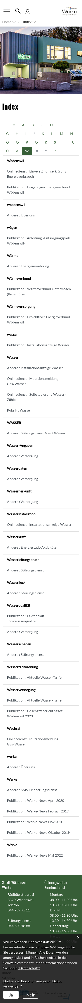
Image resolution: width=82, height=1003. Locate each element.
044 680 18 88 (19, 926)
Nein (30, 994)
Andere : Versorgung (22, 456)
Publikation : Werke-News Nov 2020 (35, 822)
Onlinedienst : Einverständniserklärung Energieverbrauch (36, 173)
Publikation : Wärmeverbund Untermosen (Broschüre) (39, 291)
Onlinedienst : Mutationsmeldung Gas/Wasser (32, 381)
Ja (11, 994)
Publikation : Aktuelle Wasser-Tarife (34, 677)
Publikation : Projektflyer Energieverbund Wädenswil (38, 319)
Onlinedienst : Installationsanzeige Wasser (39, 524)
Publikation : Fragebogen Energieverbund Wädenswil (38, 189)
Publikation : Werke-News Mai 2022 (35, 855)
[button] (30, 22)
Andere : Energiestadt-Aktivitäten (32, 547)
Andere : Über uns (21, 215)
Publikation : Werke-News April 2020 (35, 800)
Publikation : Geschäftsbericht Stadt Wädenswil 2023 (35, 713)
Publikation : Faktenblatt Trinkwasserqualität (25, 618)
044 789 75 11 (19, 910)
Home (6, 22)
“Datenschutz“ (29, 968)
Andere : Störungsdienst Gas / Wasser (36, 433)
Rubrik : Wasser (19, 410)
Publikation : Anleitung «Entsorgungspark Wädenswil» (38, 240)
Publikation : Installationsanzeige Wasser (38, 345)
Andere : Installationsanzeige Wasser (35, 368)
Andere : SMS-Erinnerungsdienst (32, 790)
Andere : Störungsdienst (25, 570)
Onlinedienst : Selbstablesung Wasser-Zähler (36, 397)
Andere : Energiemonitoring (28, 266)
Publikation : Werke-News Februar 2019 (38, 811)
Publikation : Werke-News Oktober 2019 (38, 832)
